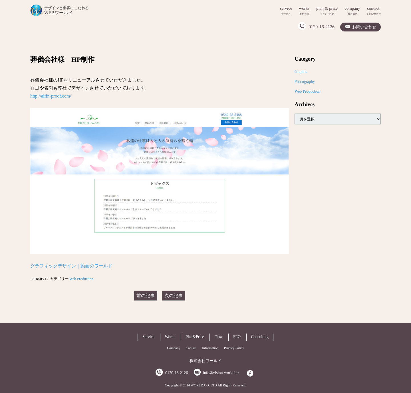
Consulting (260, 337)
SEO (237, 337)
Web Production (81, 279)
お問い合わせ (364, 27)
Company (173, 348)
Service (148, 337)
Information (210, 348)
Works (170, 337)
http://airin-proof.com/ (50, 96)
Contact (191, 348)
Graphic (301, 72)
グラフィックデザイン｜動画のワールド (71, 265)
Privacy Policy (234, 348)
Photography (305, 82)
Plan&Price (195, 337)
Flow (218, 337)
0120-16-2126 (322, 26)
